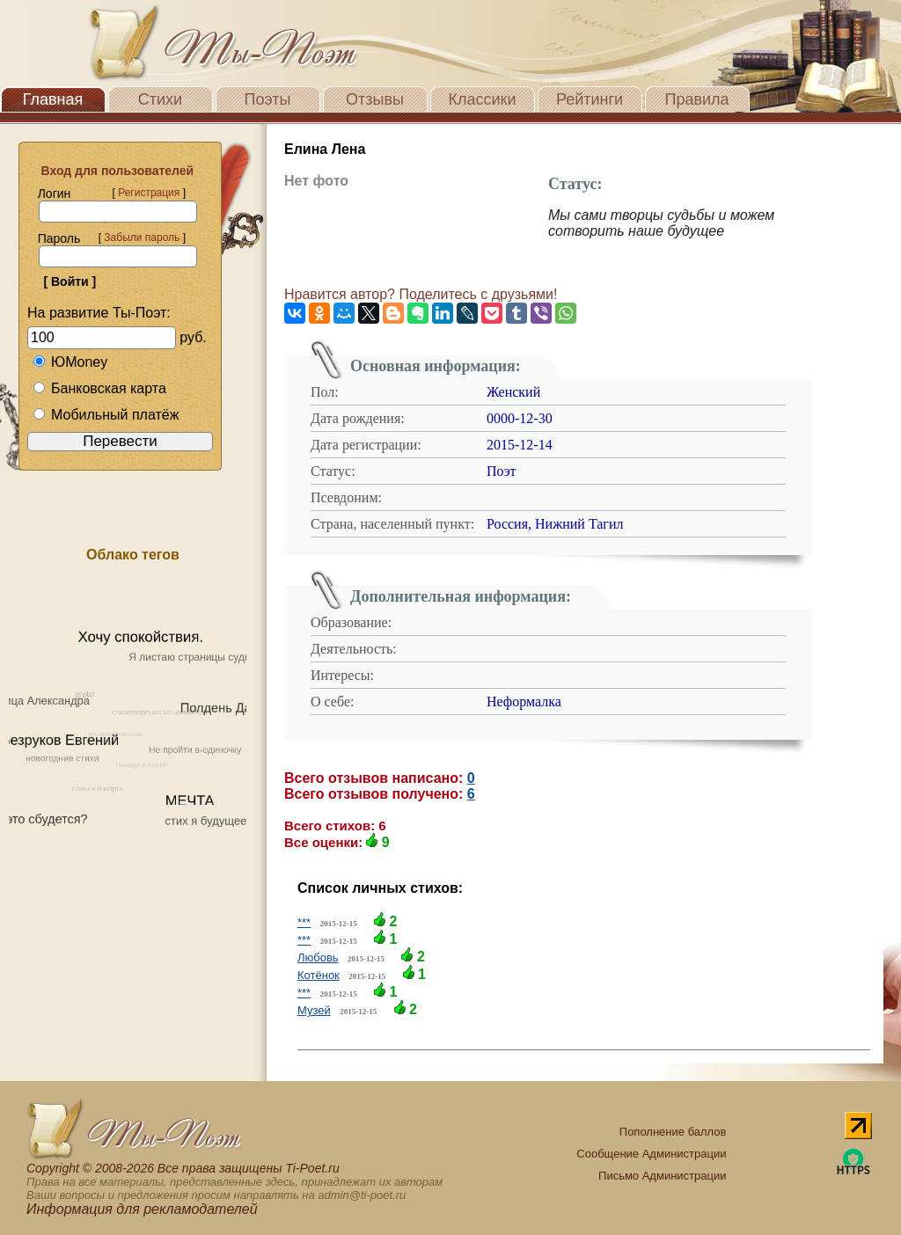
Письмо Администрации (662, 1175)
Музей (314, 1010)
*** (304, 922)
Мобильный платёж (106, 414)
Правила (696, 99)
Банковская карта (99, 388)
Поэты (268, 99)
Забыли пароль (141, 237)
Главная (53, 99)
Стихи (160, 99)
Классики (482, 99)
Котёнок (318, 975)
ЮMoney (70, 361)
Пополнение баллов (673, 1131)
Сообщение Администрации (651, 1153)
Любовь (318, 957)
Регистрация (148, 192)
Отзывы (375, 99)
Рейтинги (589, 99)
